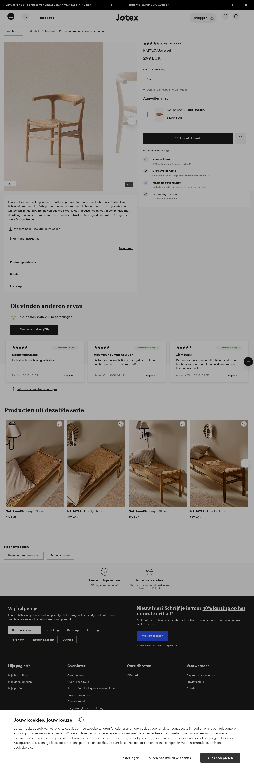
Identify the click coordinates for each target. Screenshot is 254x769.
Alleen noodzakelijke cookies (170, 758)
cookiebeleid (23, 747)
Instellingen (130, 758)
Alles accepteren (220, 758)
